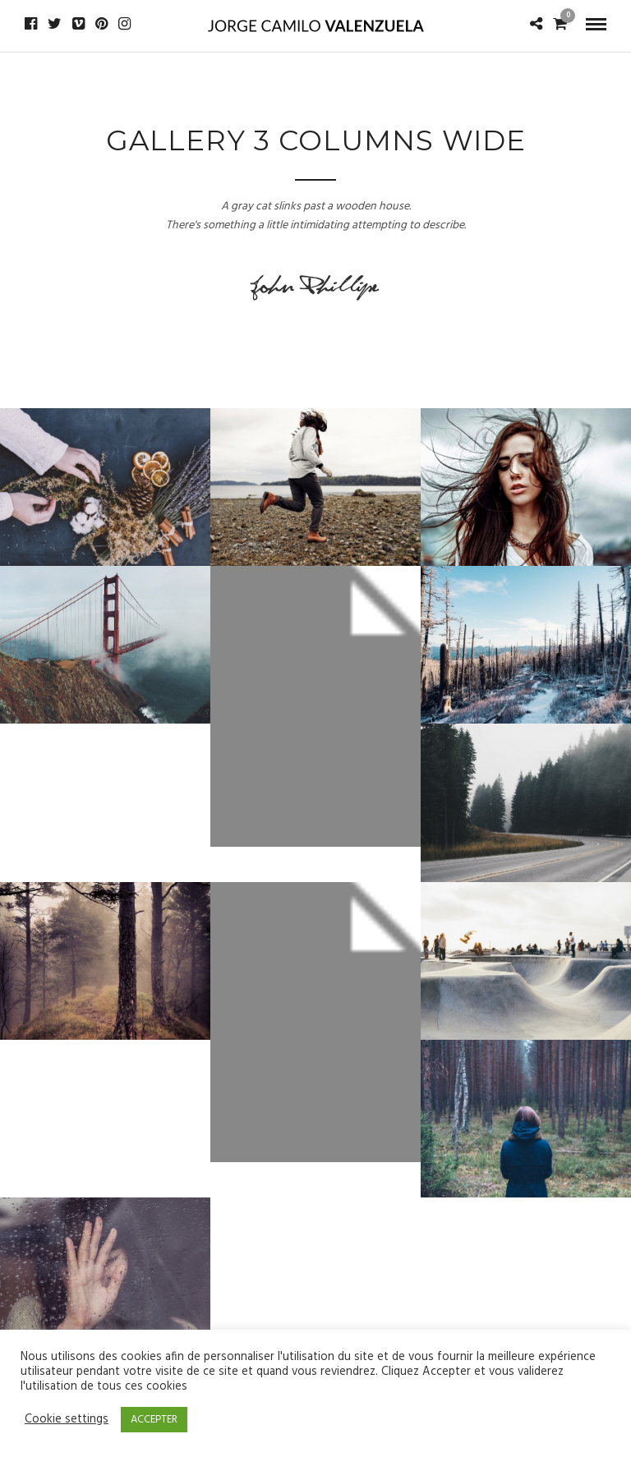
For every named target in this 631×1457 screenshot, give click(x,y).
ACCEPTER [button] (154, 1419)
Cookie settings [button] (66, 1420)
